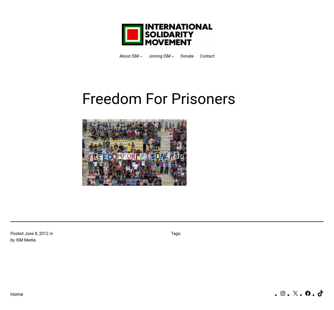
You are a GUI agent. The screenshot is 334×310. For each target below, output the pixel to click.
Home (16, 294)
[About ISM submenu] (131, 56)
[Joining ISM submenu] (161, 56)
